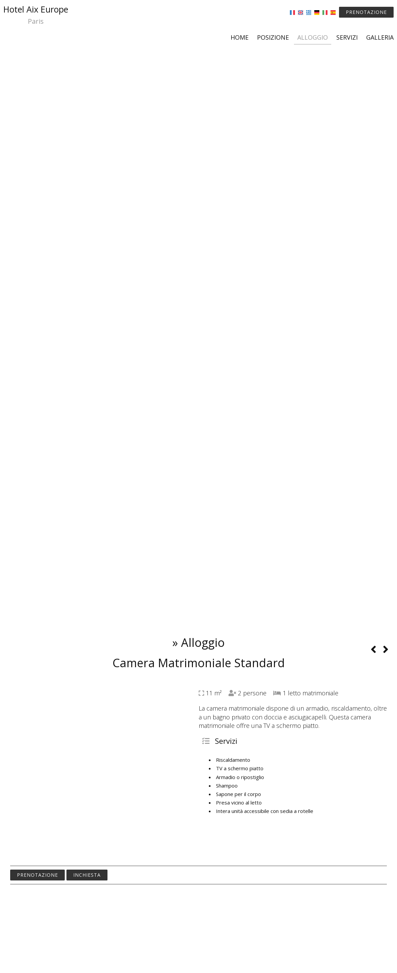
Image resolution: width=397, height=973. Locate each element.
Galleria (380, 37)
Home (240, 37)
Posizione (273, 37)
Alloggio (312, 37)
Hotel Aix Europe (35, 15)
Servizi (347, 37)
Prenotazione (366, 12)
